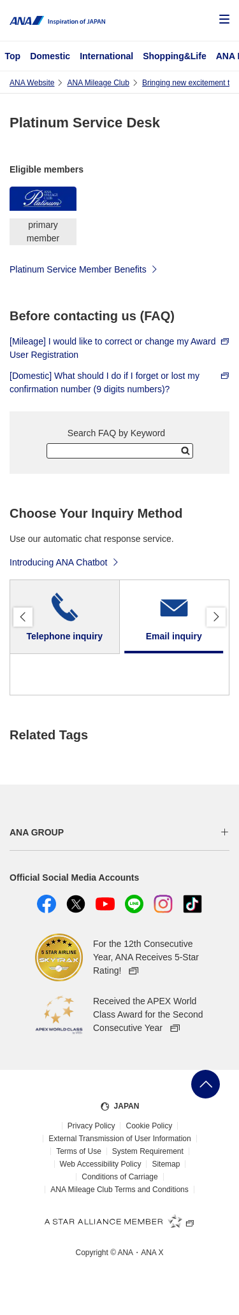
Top (13, 56)
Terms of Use (78, 1151)
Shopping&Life (174, 56)
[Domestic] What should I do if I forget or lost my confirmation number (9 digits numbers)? (119, 382)
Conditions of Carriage (119, 1177)
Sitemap (166, 1164)
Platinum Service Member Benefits (84, 268)
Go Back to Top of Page (205, 1084)
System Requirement (148, 1151)
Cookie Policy (149, 1126)
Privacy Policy (91, 1126)
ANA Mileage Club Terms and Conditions (119, 1189)
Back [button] (23, 617)
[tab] (65, 617)
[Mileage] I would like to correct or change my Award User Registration (119, 348)
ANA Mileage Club (98, 82)
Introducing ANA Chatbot (65, 561)
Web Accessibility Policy (100, 1164)
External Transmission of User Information (119, 1138)
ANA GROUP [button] (37, 832)
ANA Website (32, 82)
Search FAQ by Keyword (116, 433)
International (106, 56)
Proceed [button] (216, 617)
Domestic (50, 56)
